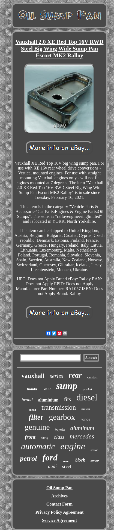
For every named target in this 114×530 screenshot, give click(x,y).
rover (66, 461)
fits (67, 399)
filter (36, 417)
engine (72, 446)
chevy (44, 438)
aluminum (82, 428)
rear (75, 375)
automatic (38, 446)
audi (52, 466)
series (56, 376)
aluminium (48, 400)
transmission (58, 407)
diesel (86, 397)
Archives (59, 496)
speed (32, 409)
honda (32, 389)
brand (27, 399)
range (85, 419)
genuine (37, 427)
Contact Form (59, 504)
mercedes (82, 436)
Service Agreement (59, 520)
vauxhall (32, 375)
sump (66, 386)
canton (92, 377)
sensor (94, 450)
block (80, 460)
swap (95, 460)
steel (66, 466)
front (30, 437)
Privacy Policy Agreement (59, 512)
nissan (85, 409)
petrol (28, 458)
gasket (87, 389)
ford (50, 457)
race (47, 388)
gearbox (62, 416)
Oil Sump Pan (59, 487)
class (59, 437)
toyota (60, 429)
